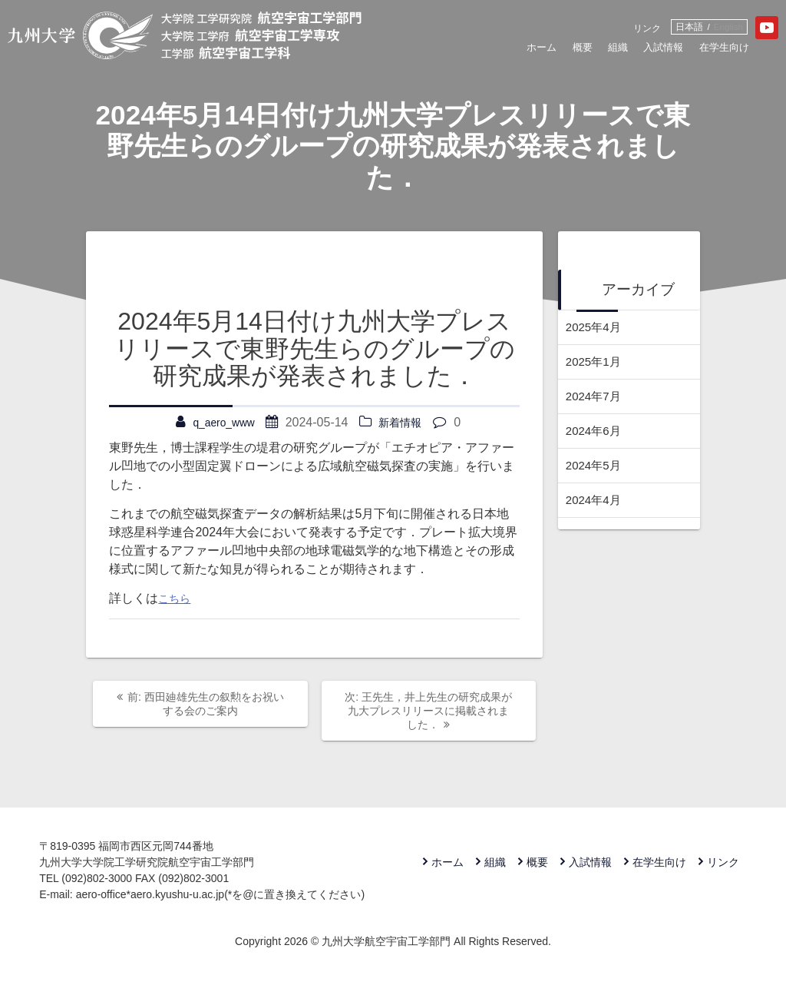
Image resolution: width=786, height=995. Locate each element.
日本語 (648, 28)
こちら (176, 598)
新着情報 (405, 422)
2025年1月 (595, 361)
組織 (565, 51)
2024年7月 (595, 396)
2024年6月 (595, 430)
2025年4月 (595, 326)
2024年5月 (595, 465)
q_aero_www (220, 422)
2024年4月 (595, 499)
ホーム (479, 51)
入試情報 (616, 51)
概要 (525, 51)
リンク (602, 29)
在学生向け (687, 51)
